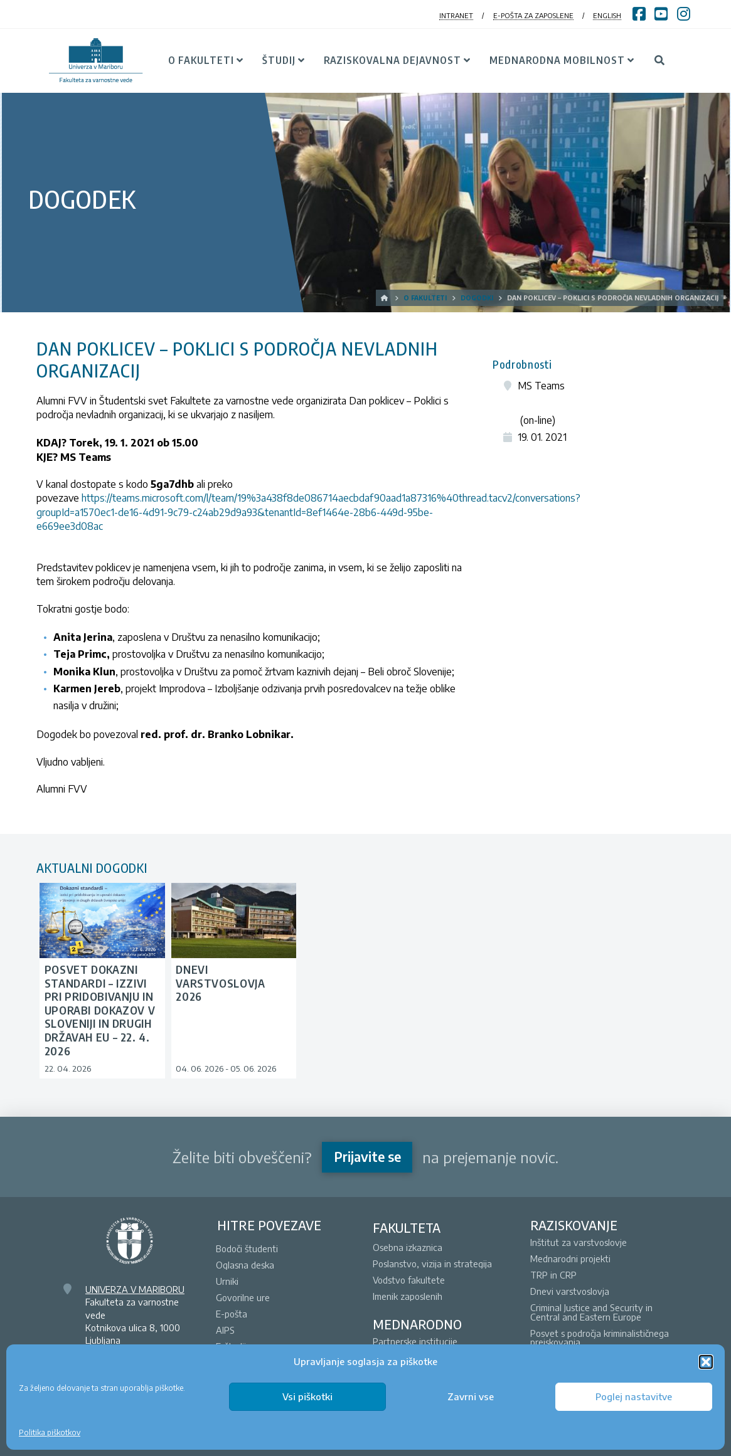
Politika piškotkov (49, 1432)
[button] (706, 1362)
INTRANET (456, 15)
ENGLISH (607, 15)
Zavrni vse (470, 1396)
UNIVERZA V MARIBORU (134, 1289)
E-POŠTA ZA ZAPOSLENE (533, 15)
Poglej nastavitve (633, 1396)
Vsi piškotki (307, 1396)
